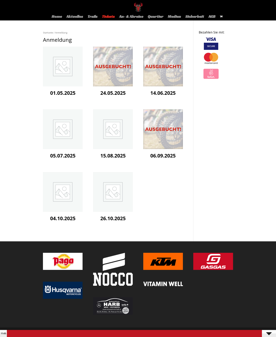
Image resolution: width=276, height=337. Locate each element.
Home (57, 17)
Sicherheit (194, 17)
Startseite (48, 32)
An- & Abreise (131, 17)
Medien (174, 17)
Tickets (108, 17)
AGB (211, 17)
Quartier (155, 17)
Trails (92, 17)
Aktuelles (74, 17)
